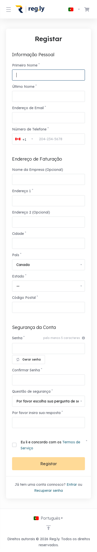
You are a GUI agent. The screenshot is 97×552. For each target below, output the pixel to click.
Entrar (72, 484)
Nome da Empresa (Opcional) (37, 169)
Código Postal (24, 297)
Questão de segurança (31, 391)
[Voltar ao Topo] (48, 527)
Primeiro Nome (24, 65)
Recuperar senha (48, 490)
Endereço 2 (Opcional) (31, 212)
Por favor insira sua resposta (36, 412)
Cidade (18, 233)
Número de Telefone (29, 129)
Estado (18, 276)
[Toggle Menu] (7, 9)
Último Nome (23, 86)
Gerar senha (28, 359)
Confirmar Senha (26, 370)
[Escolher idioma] (74, 9)
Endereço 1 (21, 191)
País (15, 255)
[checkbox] (14, 445)
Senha (17, 338)
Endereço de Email (28, 108)
